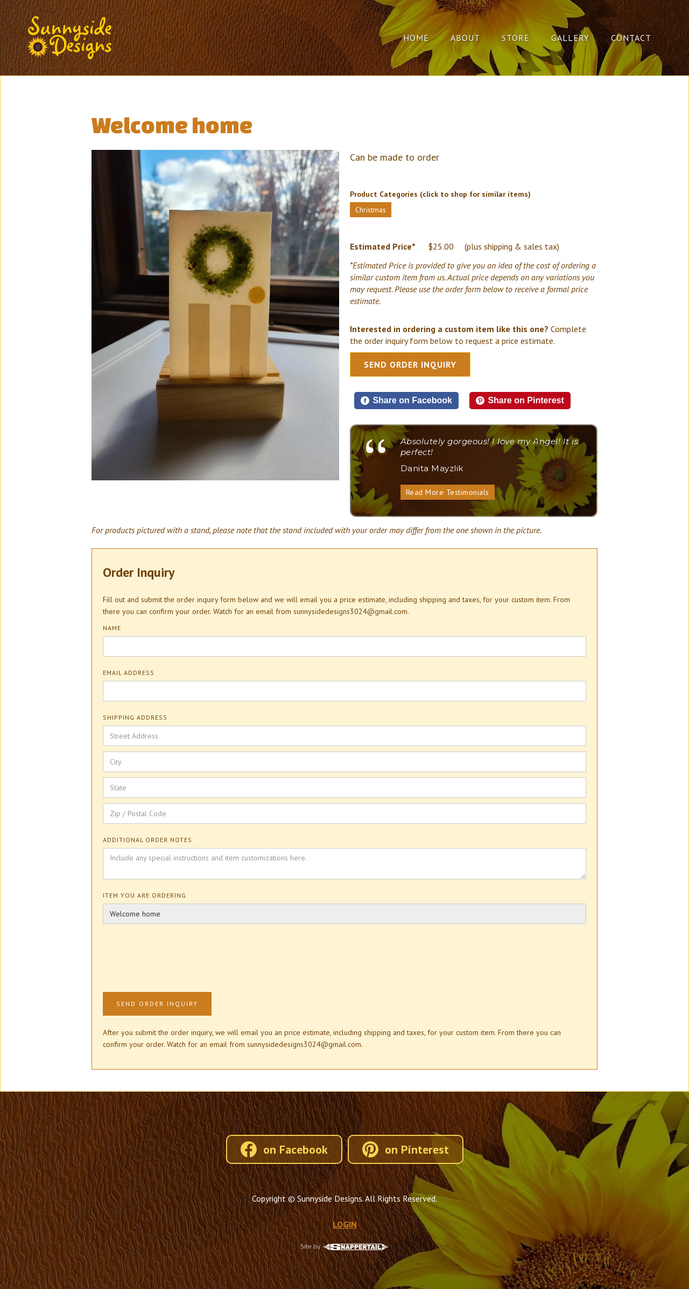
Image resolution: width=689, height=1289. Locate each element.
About (465, 37)
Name (112, 628)
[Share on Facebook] (406, 400)
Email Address (128, 672)
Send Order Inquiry (410, 364)
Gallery (570, 37)
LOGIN (345, 1224)
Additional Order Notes (147, 840)
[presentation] (184, 956)
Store (516, 37)
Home (416, 37)
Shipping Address (135, 717)
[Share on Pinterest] (520, 400)
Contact (631, 37)
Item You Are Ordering (144, 895)
